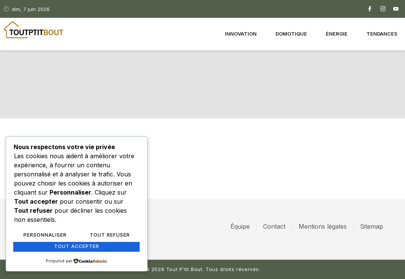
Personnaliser (45, 235)
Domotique (291, 34)
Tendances (381, 34)
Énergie (336, 34)
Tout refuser (110, 235)
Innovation (241, 34)
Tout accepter (77, 247)
